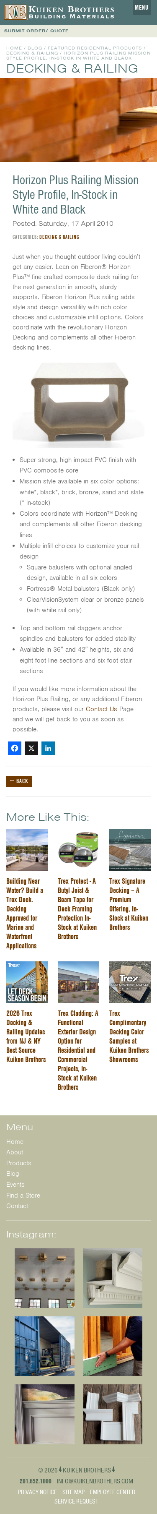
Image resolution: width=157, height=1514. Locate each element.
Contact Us (101, 709)
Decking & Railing (32, 53)
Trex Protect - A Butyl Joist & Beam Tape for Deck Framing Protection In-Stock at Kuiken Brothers (77, 909)
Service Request (76, 1501)
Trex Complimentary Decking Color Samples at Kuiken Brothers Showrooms (129, 1036)
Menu (142, 7)
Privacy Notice (37, 1492)
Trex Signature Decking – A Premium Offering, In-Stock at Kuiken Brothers (128, 904)
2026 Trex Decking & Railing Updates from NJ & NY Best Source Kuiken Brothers (26, 1036)
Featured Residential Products (95, 48)
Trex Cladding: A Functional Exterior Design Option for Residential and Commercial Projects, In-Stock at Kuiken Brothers (78, 1050)
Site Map (73, 1492)
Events (15, 1184)
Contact (17, 1206)
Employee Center (112, 1492)
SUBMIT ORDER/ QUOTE (36, 31)
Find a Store (23, 1195)
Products (18, 1163)
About (14, 1152)
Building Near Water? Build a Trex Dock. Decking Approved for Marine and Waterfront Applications (24, 913)
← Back (19, 781)
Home (14, 48)
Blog (35, 48)
